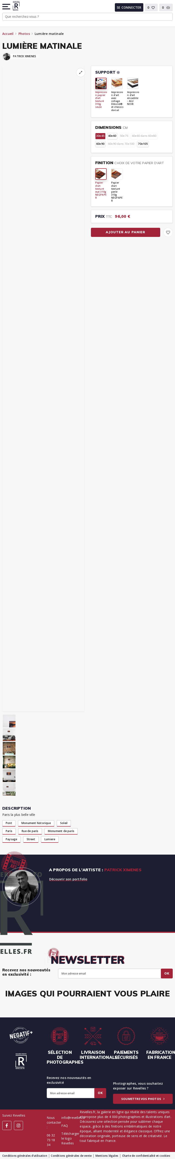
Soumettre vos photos (143, 1099)
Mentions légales (106, 1156)
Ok (166, 973)
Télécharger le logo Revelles (70, 1138)
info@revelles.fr (73, 1117)
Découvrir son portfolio (68, 879)
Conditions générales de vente (71, 1156)
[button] (6, 6)
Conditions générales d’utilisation (24, 1156)
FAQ (64, 1125)
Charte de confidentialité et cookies (146, 1156)
